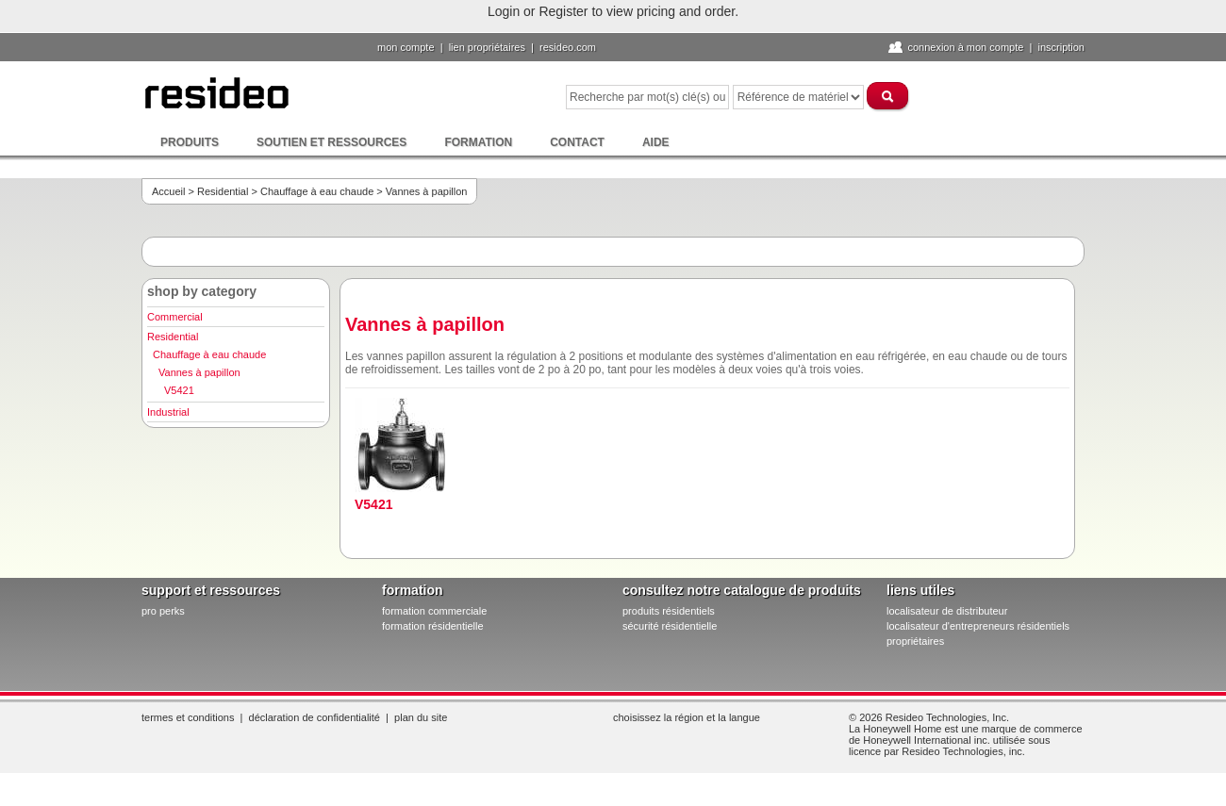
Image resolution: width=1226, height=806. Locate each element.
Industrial (168, 412)
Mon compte (406, 47)
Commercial (175, 316)
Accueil (168, 191)
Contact (577, 142)
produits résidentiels (668, 611)
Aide (656, 142)
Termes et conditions (187, 717)
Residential (222, 191)
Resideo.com (567, 47)
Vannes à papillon (199, 372)
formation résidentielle (433, 626)
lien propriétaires (487, 47)
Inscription (1061, 47)
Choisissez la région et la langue (686, 717)
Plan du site (420, 717)
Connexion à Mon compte (965, 47)
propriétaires (915, 641)
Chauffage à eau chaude (316, 191)
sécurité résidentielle (669, 626)
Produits (189, 142)
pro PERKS (163, 611)
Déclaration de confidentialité (314, 717)
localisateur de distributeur (946, 611)
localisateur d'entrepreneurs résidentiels (977, 626)
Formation (478, 142)
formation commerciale (434, 611)
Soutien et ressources (331, 142)
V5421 (179, 390)
